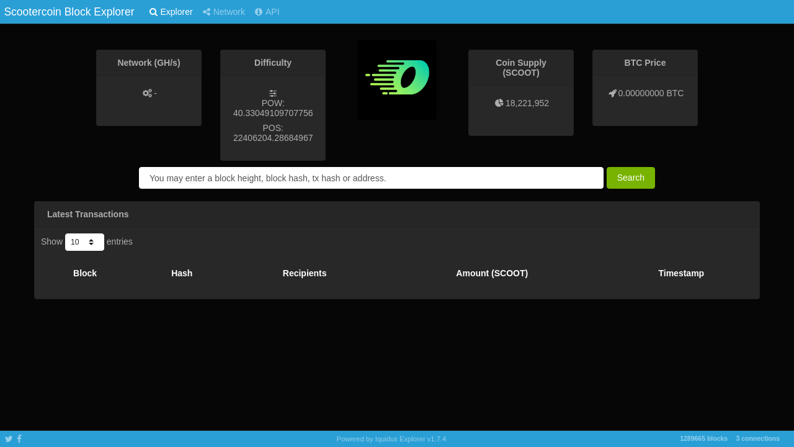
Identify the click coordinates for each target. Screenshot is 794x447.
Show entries (87, 242)
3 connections (758, 438)
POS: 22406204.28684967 (273, 133)
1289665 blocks (704, 438)
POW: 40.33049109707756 (273, 108)
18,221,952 (527, 103)
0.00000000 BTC (651, 93)
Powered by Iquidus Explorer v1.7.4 (392, 439)
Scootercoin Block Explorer (69, 12)
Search (631, 178)
